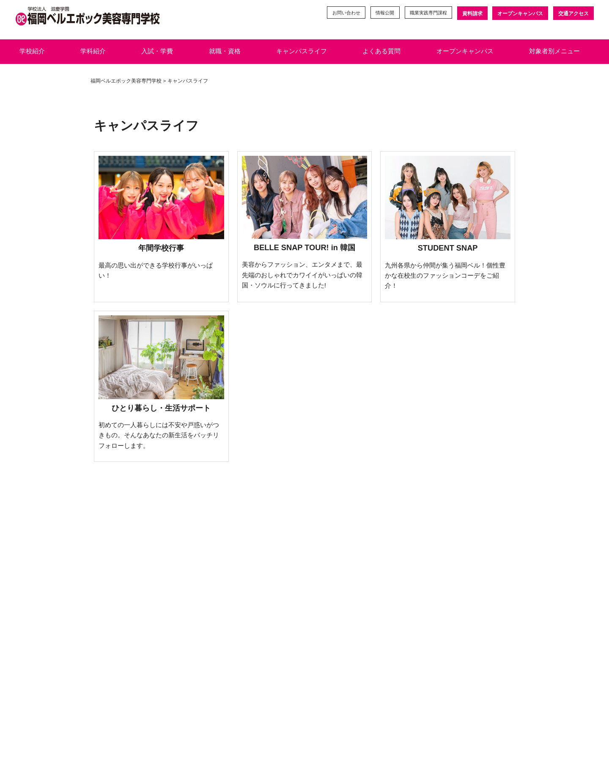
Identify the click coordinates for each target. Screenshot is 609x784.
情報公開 (378, 14)
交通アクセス (573, 14)
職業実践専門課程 (425, 14)
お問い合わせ (337, 14)
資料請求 (471, 14)
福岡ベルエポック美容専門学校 (126, 80)
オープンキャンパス (520, 14)
